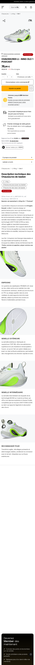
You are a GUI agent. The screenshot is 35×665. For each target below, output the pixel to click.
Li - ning (5, 181)
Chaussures (5, 13)
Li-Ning (13, 13)
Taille (17, 74)
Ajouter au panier (15, 88)
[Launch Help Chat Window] (30, 654)
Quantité (3, 74)
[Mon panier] (31, 7)
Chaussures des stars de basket (14, 188)
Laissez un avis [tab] (8, 162)
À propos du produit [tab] (10, 157)
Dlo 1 (18, 13)
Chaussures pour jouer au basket (14, 184)
